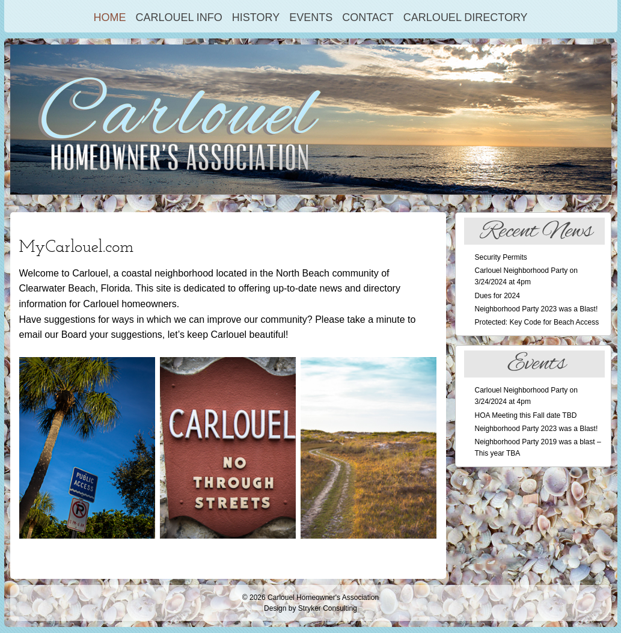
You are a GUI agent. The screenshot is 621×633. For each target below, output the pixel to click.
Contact (368, 17)
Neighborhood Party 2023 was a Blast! (536, 309)
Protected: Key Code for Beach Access (537, 322)
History (256, 17)
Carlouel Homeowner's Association (323, 597)
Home (109, 17)
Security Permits (501, 257)
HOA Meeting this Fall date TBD (526, 415)
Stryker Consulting (327, 608)
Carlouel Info (178, 17)
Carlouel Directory (465, 17)
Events (310, 17)
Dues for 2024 (497, 296)
